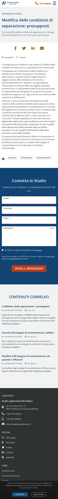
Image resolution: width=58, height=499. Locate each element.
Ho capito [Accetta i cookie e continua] (20, 494)
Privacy (5, 480)
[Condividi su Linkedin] (33, 49)
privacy (39, 250)
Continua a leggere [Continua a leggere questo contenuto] (10, 324)
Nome (6, 198)
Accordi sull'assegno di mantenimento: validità (28, 332)
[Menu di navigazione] (54, 3)
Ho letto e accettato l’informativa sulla (23, 250)
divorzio (12, 158)
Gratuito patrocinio (11, 475)
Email (5, 218)
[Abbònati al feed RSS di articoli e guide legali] (8, 457)
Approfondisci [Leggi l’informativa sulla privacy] (38, 494)
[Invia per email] (42, 49)
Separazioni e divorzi (11, 14)
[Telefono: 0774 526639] (43, 3)
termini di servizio (15, 259)
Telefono (7, 208)
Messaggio (8, 228)
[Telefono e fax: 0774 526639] (29, 413)
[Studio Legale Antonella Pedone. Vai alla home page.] (10, 3)
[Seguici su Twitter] (7, 447)
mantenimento (44, 158)
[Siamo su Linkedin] (8, 452)
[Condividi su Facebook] (15, 49)
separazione (26, 158)
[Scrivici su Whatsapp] (8, 437)
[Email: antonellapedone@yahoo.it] (29, 424)
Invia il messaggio (29, 268)
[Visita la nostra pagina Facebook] (8, 442)
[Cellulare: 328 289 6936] (29, 419)
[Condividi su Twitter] (24, 49)
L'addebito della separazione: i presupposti (26, 306)
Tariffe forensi (8, 471)
